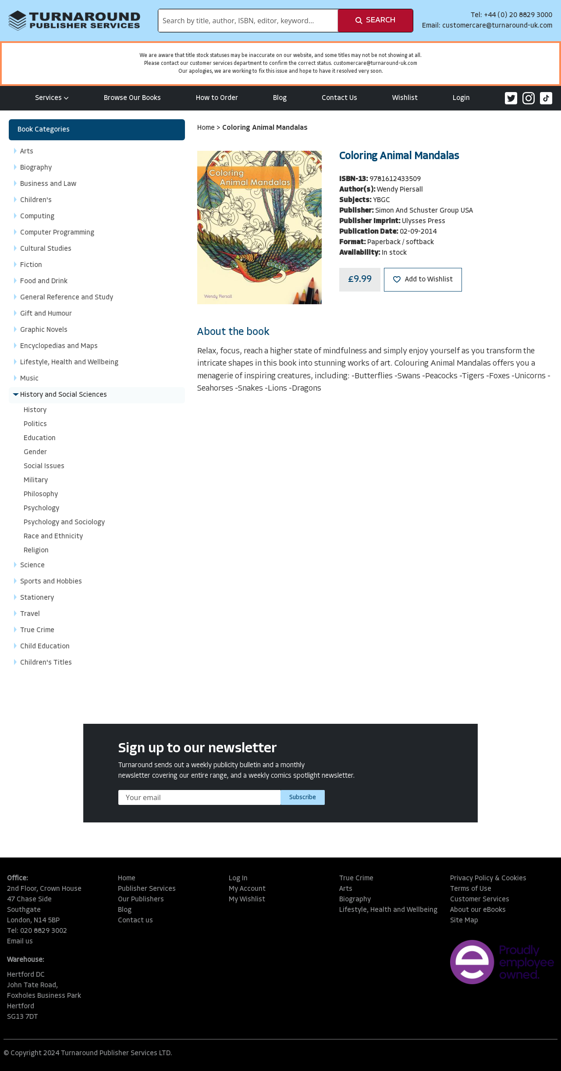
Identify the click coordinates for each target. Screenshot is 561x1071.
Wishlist (405, 98)
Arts (345, 889)
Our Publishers (141, 899)
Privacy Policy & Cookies (488, 878)
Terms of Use (470, 889)
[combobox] (248, 20)
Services (52, 98)
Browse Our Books (132, 98)
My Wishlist (247, 899)
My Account (247, 889)
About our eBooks (478, 910)
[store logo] (74, 21)
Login (461, 98)
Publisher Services (147, 889)
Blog (280, 98)
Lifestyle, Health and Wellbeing (388, 910)
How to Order (217, 98)
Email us (20, 941)
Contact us (135, 920)
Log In (238, 878)
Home (207, 128)
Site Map (464, 920)
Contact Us (339, 98)
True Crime (356, 878)
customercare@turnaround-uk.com (497, 25)
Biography (355, 899)
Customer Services (479, 899)
